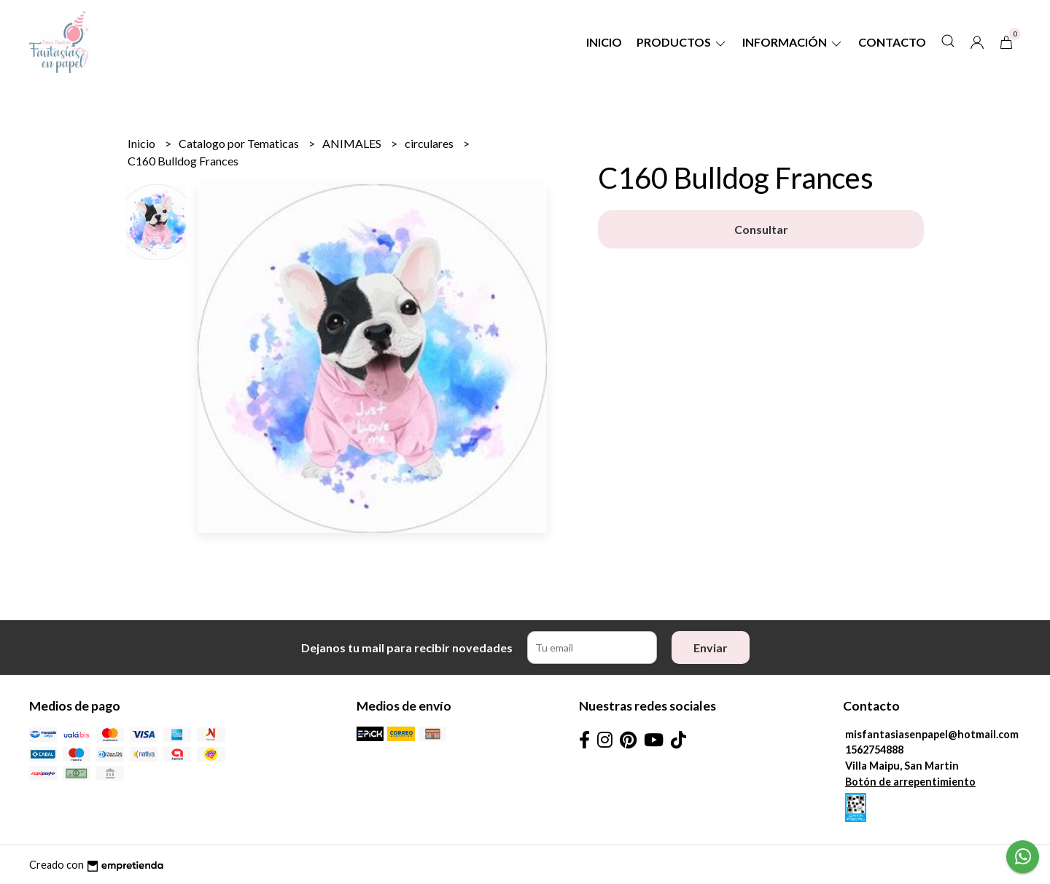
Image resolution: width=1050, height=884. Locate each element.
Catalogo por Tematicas (240, 143)
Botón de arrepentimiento (910, 781)
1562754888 (874, 749)
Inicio (604, 42)
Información (793, 42)
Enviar (710, 647)
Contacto (892, 42)
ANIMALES (353, 143)
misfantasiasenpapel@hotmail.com (932, 734)
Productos (682, 42)
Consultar (761, 229)
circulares (430, 143)
